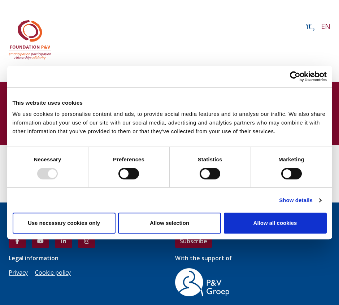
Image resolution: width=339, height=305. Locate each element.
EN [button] (325, 26)
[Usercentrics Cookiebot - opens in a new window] (295, 76)
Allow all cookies (275, 223)
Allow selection (169, 223)
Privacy (18, 272)
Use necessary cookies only (64, 223)
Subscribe (193, 241)
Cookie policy (53, 272)
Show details (296, 200)
